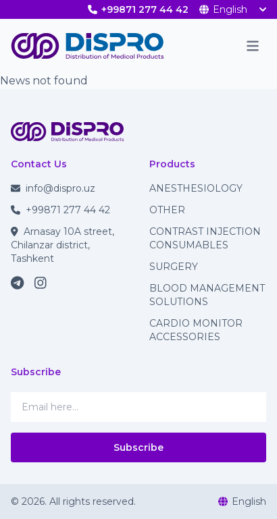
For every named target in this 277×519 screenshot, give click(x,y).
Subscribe (138, 447)
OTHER (167, 210)
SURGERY (173, 267)
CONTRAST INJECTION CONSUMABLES (205, 238)
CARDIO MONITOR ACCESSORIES (196, 330)
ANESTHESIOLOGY (196, 188)
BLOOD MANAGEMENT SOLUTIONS (207, 295)
